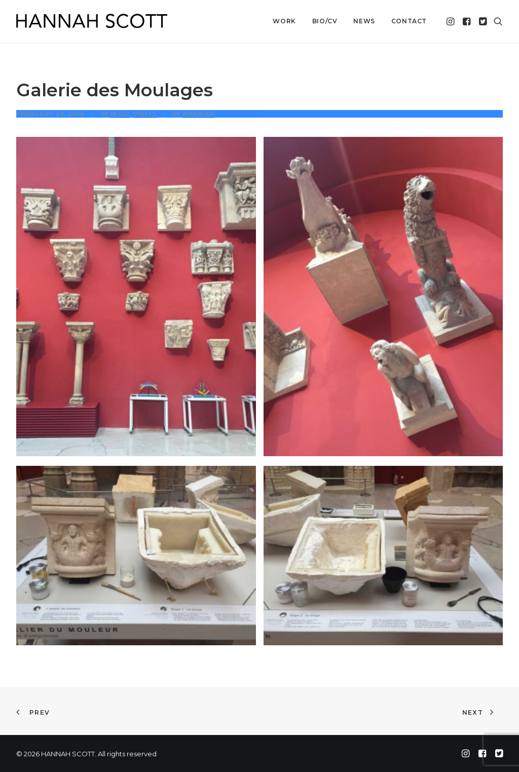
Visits (145, 114)
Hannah (198, 114)
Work (284, 21)
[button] (451, 21)
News (364, 21)
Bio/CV (325, 21)
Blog (120, 114)
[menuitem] (284, 21)
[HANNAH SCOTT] (92, 21)
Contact (409, 21)
